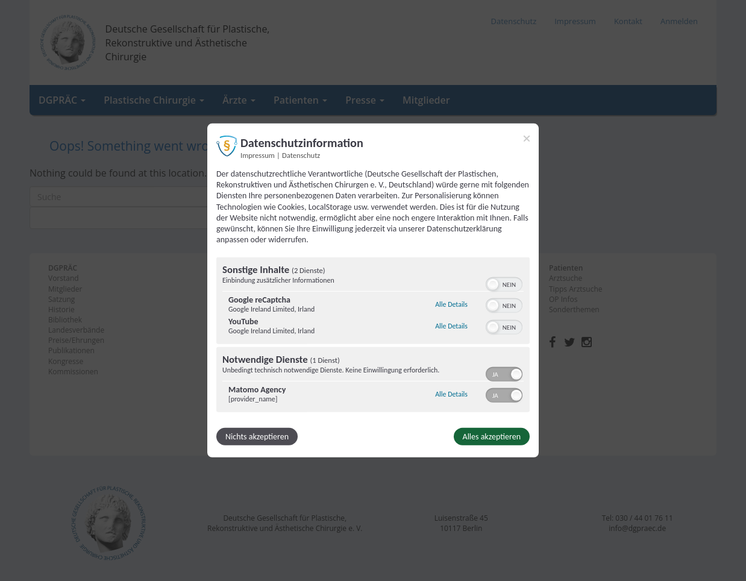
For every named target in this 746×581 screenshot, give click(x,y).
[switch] (504, 283)
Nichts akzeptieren (257, 437)
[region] (373, 336)
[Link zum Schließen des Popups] (527, 139)
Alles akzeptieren (492, 437)
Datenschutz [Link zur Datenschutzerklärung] (301, 155)
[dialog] (373, 290)
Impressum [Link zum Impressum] (257, 155)
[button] (492, 284)
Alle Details (451, 304)
